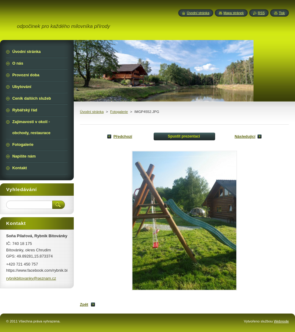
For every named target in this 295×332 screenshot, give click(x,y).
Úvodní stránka (92, 112)
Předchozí (122, 136)
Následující (244, 136)
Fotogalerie (119, 112)
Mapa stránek (233, 13)
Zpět (84, 304)
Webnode (281, 321)
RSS (261, 13)
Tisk (282, 13)
